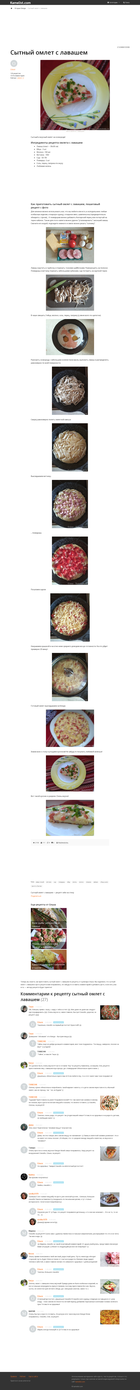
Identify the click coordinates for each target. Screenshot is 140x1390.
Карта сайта (33, 1376)
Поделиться (36, 896)
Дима (31, 1125)
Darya (31, 1063)
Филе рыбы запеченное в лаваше (46, 924)
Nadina (32, 1174)
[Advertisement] (70, 27)
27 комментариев (123, 47)
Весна (31, 1253)
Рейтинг (23, 1376)
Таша (31, 1006)
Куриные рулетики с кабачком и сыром (48, 966)
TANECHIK (41, 1041)
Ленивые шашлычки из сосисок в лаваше (44, 945)
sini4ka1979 (33, 1193)
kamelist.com (80, 1382)
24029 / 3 (20, 78)
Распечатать (63, 842)
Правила (13, 1376)
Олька (12, 69)
